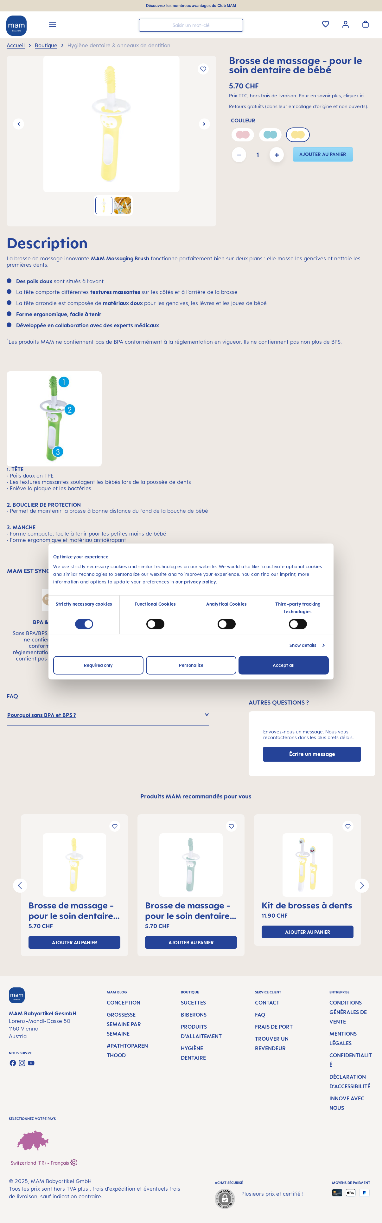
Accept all (284, 665)
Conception (123, 1002)
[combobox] (191, 25)
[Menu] (52, 25)
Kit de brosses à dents (307, 905)
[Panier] (365, 24)
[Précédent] (18, 124)
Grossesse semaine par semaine (124, 1024)
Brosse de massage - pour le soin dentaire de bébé (71, 910)
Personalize (191, 665)
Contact (267, 1002)
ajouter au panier (322, 154)
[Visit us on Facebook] (13, 1063)
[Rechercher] (236, 25)
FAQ (260, 1015)
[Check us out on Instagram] (22, 1063)
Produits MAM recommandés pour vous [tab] (195, 796)
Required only (98, 665)
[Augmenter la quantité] (277, 154)
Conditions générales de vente (348, 1012)
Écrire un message (312, 754)
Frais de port (274, 1027)
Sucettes (193, 1002)
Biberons (194, 1015)
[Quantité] (258, 154)
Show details (303, 645)
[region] (111, 141)
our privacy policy (195, 581)
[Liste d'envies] (325, 24)
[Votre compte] (345, 24)
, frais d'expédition (112, 1189)
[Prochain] (204, 124)
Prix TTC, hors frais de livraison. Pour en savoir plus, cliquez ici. (297, 95)
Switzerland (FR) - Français (44, 1162)
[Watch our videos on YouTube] (31, 1063)
